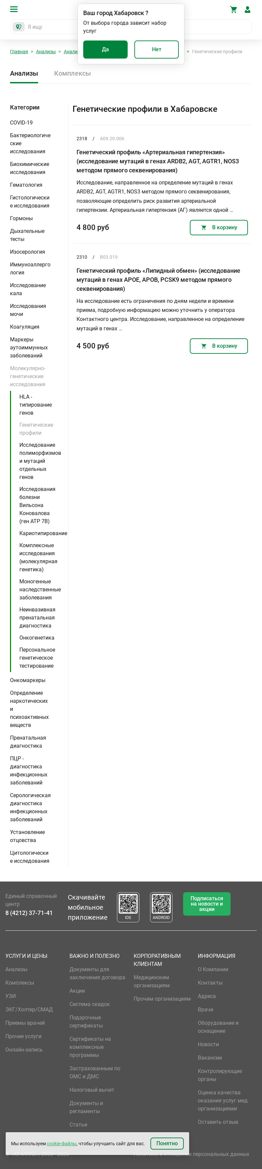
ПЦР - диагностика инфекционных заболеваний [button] (28, 770)
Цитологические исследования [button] (29, 857)
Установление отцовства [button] (27, 836)
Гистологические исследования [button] (29, 201)
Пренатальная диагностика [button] (28, 742)
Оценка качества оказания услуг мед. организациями (223, 1100)
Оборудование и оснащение (218, 1027)
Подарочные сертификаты (86, 1021)
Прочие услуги (23, 1036)
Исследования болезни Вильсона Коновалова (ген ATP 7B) (37, 505)
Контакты (210, 983)
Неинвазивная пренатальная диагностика (37, 617)
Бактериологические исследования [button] (30, 143)
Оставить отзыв (218, 1122)
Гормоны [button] (21, 218)
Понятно (167, 1143)
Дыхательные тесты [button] (27, 235)
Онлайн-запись (24, 1050)
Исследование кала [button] (28, 289)
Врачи (205, 1009)
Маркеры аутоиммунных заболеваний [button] (29, 347)
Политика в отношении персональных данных (191, 1154)
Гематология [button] (26, 185)
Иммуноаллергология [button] (30, 268)
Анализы (46, 51)
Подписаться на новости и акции (206, 903)
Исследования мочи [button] (28, 310)
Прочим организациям (162, 999)
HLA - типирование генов (35, 405)
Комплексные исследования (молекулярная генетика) (38, 557)
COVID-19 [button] (21, 122)
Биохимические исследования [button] (29, 168)
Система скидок (90, 1004)
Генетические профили (36, 429)
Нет (156, 49)
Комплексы (72, 73)
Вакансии (210, 1058)
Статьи (78, 1124)
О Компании (213, 969)
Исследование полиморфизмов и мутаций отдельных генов (40, 461)
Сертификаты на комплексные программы (90, 1047)
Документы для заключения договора (97, 973)
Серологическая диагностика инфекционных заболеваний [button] (30, 807)
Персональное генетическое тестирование (37, 658)
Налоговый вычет (92, 1090)
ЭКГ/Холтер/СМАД (29, 1009)
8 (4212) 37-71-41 (29, 912)
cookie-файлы (62, 1143)
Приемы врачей (25, 1023)
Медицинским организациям (152, 981)
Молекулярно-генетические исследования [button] (27, 376)
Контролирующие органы (220, 1075)
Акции (77, 991)
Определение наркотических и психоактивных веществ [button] (29, 709)
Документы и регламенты (86, 1107)
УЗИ (10, 996)
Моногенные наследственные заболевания (40, 589)
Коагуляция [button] (24, 327)
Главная (19, 51)
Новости (208, 1044)
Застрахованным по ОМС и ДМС (95, 1072)
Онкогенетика (36, 638)
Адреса (207, 996)
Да (105, 49)
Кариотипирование (43, 533)
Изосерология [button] (27, 252)
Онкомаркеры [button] (27, 680)
